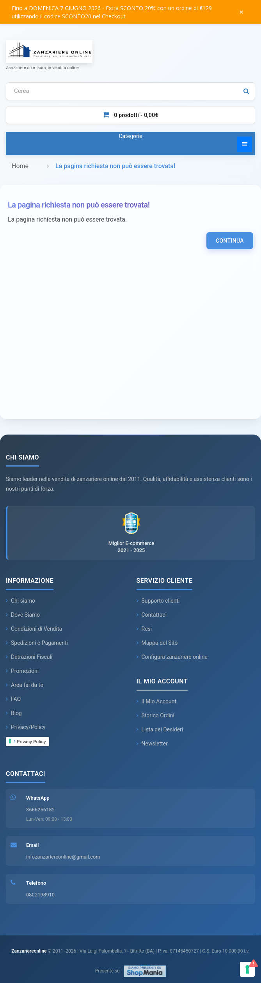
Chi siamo (20, 601)
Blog (14, 713)
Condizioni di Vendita (34, 629)
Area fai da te (24, 685)
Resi (144, 629)
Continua (230, 241)
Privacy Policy (30, 741)
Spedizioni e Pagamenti (37, 643)
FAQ (13, 699)
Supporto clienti (158, 601)
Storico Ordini (155, 715)
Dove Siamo (23, 615)
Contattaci (152, 615)
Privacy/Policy (26, 727)
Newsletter (152, 743)
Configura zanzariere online (172, 657)
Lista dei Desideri (160, 729)
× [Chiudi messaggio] (241, 12)
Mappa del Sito (157, 643)
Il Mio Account (157, 701)
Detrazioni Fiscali (29, 657)
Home (20, 166)
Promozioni (22, 671)
